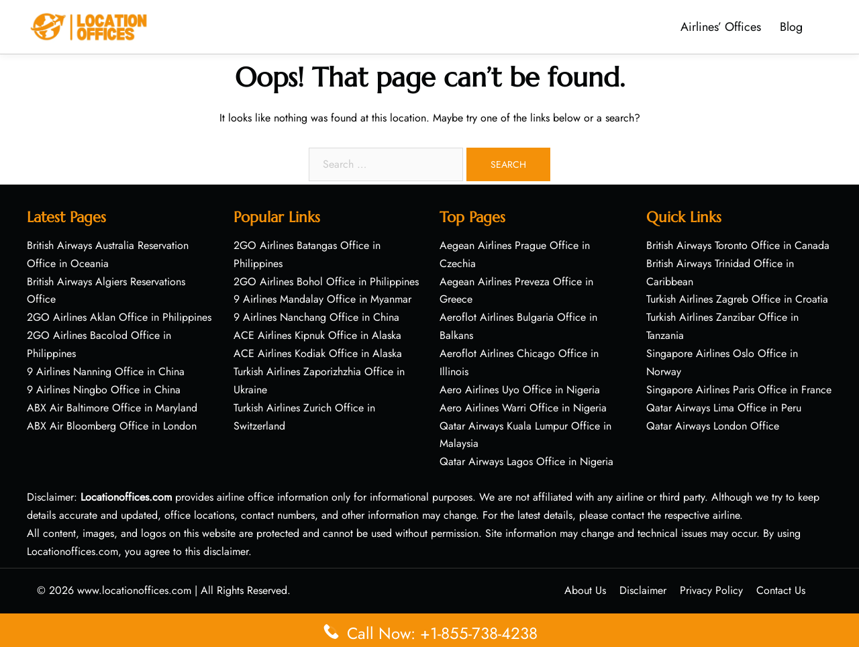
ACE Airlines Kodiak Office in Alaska (318, 353)
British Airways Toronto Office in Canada (737, 245)
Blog (791, 27)
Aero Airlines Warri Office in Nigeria (523, 407)
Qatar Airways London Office (712, 426)
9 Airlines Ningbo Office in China (104, 389)
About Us (585, 590)
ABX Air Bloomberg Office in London (112, 426)
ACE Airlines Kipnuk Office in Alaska (317, 335)
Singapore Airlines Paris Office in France (738, 389)
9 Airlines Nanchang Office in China (316, 317)
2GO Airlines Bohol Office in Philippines (326, 281)
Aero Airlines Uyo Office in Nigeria (520, 389)
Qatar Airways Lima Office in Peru (723, 407)
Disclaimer (642, 590)
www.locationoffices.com (134, 590)
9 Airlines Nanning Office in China (106, 371)
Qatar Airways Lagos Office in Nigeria (526, 461)
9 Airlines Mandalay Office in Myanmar (322, 299)
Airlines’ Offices (720, 27)
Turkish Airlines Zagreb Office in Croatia (737, 299)
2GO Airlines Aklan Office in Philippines (119, 317)
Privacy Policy (711, 590)
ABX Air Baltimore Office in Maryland (112, 407)
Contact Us (780, 590)
